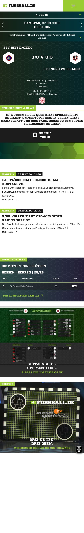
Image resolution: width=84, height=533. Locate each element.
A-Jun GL (58, 15)
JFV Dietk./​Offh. (18, 47)
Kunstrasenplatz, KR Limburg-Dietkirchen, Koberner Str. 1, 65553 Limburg (45, 36)
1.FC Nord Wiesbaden (62, 68)
